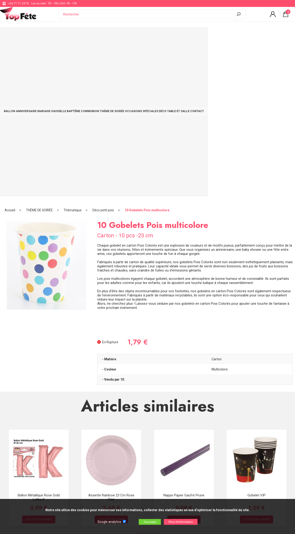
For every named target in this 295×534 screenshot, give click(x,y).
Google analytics (109, 522)
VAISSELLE (94, 35)
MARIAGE (73, 35)
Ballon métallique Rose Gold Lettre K (39, 336)
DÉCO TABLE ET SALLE (239, 35)
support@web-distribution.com (138, 442)
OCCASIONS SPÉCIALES (199, 35)
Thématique (73, 49)
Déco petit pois (103, 49)
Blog (121, 454)
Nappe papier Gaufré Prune (183, 334)
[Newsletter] (80, 479)
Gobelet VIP (257, 334)
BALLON (24, 35)
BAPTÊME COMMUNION (126, 35)
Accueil (10, 49)
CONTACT (270, 35)
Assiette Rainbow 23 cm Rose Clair (111, 336)
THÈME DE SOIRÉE (163, 35)
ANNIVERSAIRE (48, 35)
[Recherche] (148, 16)
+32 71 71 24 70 (18, 3)
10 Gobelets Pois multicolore (147, 49)
